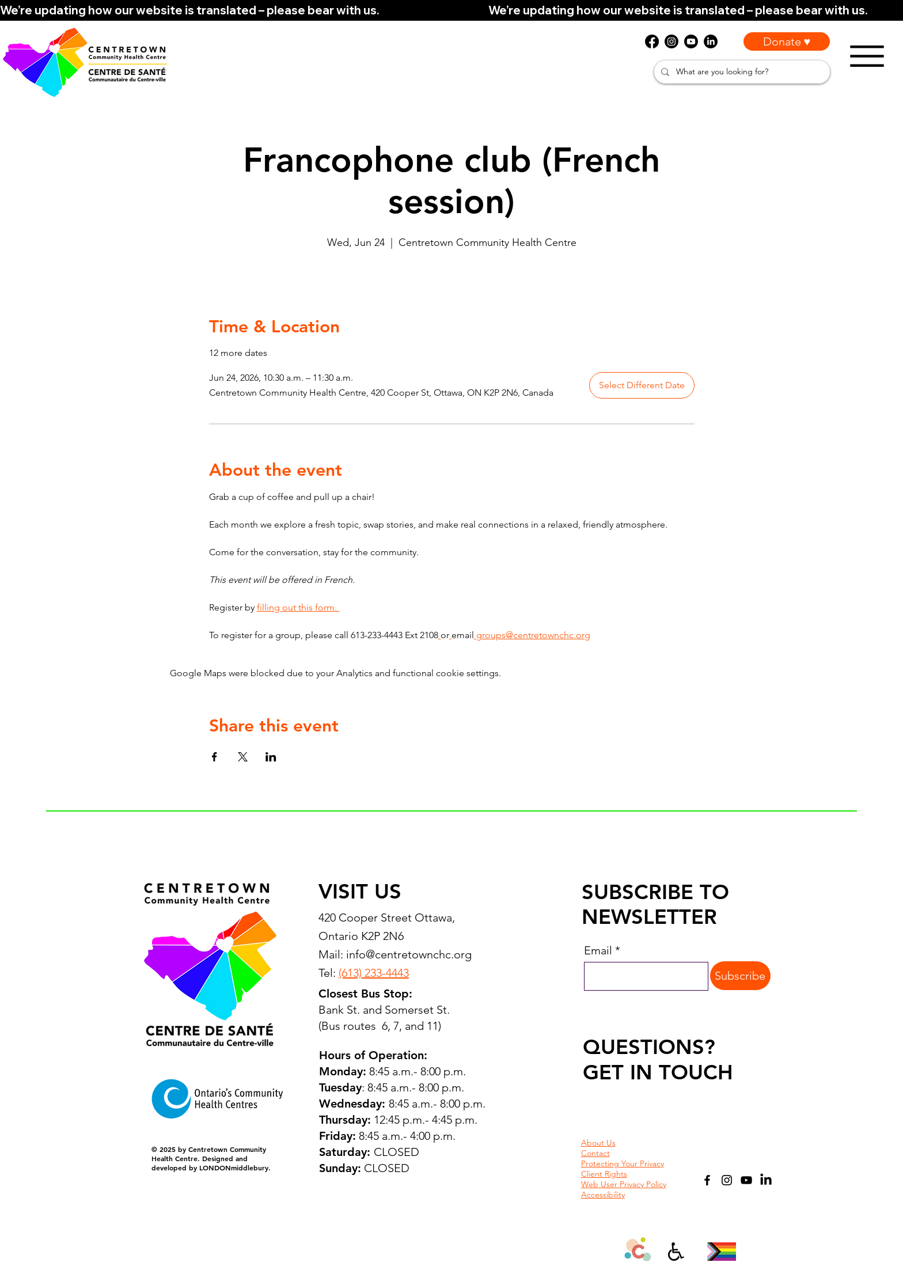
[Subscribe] (740, 975)
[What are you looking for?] (741, 72)
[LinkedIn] (766, 1180)
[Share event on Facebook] (214, 756)
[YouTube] (746, 1180)
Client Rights (604, 1174)
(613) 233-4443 (374, 973)
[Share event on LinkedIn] (270, 756)
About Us (598, 1143)
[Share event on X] (242, 756)
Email (598, 950)
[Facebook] (707, 1180)
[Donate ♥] (786, 41)
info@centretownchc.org (409, 954)
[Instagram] (727, 1180)
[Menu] (867, 56)
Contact (595, 1153)
